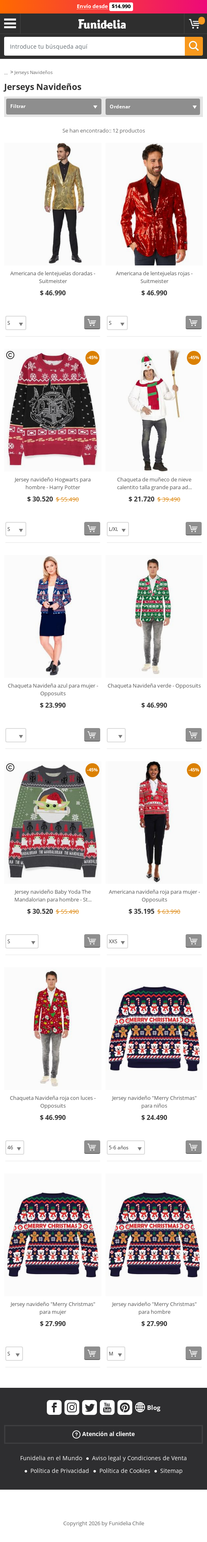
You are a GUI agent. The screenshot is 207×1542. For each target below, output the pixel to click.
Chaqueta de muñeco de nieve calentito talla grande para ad (154, 483)
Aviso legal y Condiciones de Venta (139, 1458)
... (6, 73)
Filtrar (17, 106)
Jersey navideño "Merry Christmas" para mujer (53, 1308)
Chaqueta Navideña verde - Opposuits (154, 685)
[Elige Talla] (15, 323)
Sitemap (171, 1471)
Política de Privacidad (59, 1471)
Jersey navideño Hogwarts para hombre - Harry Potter (53, 483)
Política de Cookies (124, 1471)
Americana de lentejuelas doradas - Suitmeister (52, 277)
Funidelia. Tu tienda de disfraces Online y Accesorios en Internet (102, 24)
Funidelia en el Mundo (51, 1458)
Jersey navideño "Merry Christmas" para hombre (154, 1308)
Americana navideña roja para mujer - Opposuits (154, 896)
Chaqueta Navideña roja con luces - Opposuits (53, 1102)
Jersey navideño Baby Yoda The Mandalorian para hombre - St (53, 896)
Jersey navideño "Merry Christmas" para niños (154, 1102)
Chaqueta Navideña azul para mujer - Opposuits (53, 689)
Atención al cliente (103, 1434)
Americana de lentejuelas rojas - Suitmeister (154, 277)
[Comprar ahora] (92, 322)
